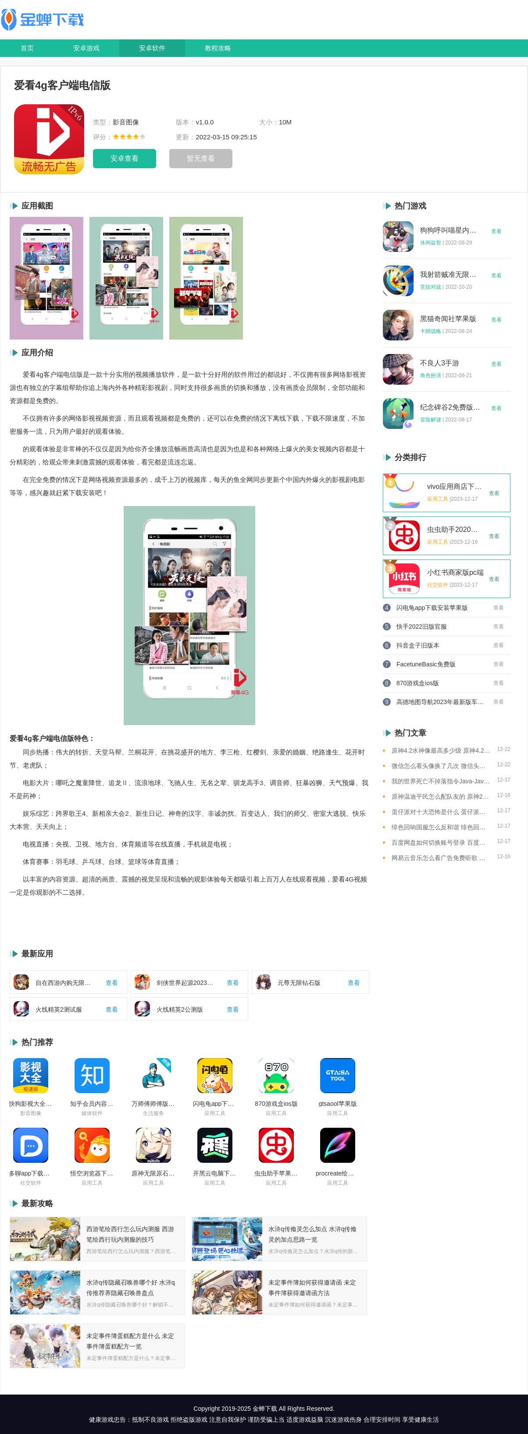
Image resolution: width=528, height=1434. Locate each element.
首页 (27, 48)
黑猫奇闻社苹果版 (448, 318)
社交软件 (30, 1183)
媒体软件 (92, 1113)
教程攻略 (218, 48)
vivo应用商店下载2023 (455, 486)
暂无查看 (201, 158)
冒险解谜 (430, 420)
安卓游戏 (86, 48)
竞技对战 (430, 287)
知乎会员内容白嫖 (92, 1104)
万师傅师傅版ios (153, 1104)
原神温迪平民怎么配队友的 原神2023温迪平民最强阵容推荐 (441, 796)
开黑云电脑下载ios (215, 1173)
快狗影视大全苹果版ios (31, 1104)
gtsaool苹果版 (337, 1104)
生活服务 (153, 1113)
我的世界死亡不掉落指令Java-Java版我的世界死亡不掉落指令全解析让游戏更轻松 (441, 781)
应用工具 (214, 1113)
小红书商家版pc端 (455, 572)
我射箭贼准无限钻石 (450, 274)
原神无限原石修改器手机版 (153, 1173)
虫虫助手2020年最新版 (455, 529)
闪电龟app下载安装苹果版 (215, 1104)
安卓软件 (152, 48)
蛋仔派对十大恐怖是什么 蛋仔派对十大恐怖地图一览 (441, 811)
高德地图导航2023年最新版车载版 (440, 701)
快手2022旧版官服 (421, 626)
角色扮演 (430, 375)
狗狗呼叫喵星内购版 (450, 230)
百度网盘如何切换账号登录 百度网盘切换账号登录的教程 (441, 842)
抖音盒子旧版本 (417, 645)
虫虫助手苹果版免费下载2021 (276, 1173)
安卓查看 (125, 158)
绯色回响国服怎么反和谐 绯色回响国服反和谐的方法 (441, 827)
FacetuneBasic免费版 (426, 664)
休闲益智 (430, 243)
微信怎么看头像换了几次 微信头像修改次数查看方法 (441, 765)
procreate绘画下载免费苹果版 (338, 1173)
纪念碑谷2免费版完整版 (450, 407)
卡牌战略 (430, 331)
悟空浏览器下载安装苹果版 (92, 1173)
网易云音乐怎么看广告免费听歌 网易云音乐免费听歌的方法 (441, 857)
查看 (496, 231)
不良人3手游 (439, 363)
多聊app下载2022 (31, 1173)
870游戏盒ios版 (276, 1104)
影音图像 (30, 1113)
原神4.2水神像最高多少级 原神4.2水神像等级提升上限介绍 (441, 750)
